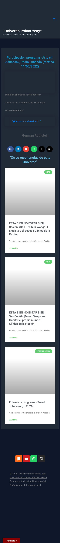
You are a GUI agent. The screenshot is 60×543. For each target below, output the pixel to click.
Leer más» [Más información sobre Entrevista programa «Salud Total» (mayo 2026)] (13, 420)
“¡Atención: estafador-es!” (26, 121)
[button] (10, 149)
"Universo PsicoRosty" (22, 31)
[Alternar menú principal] (54, 19)
